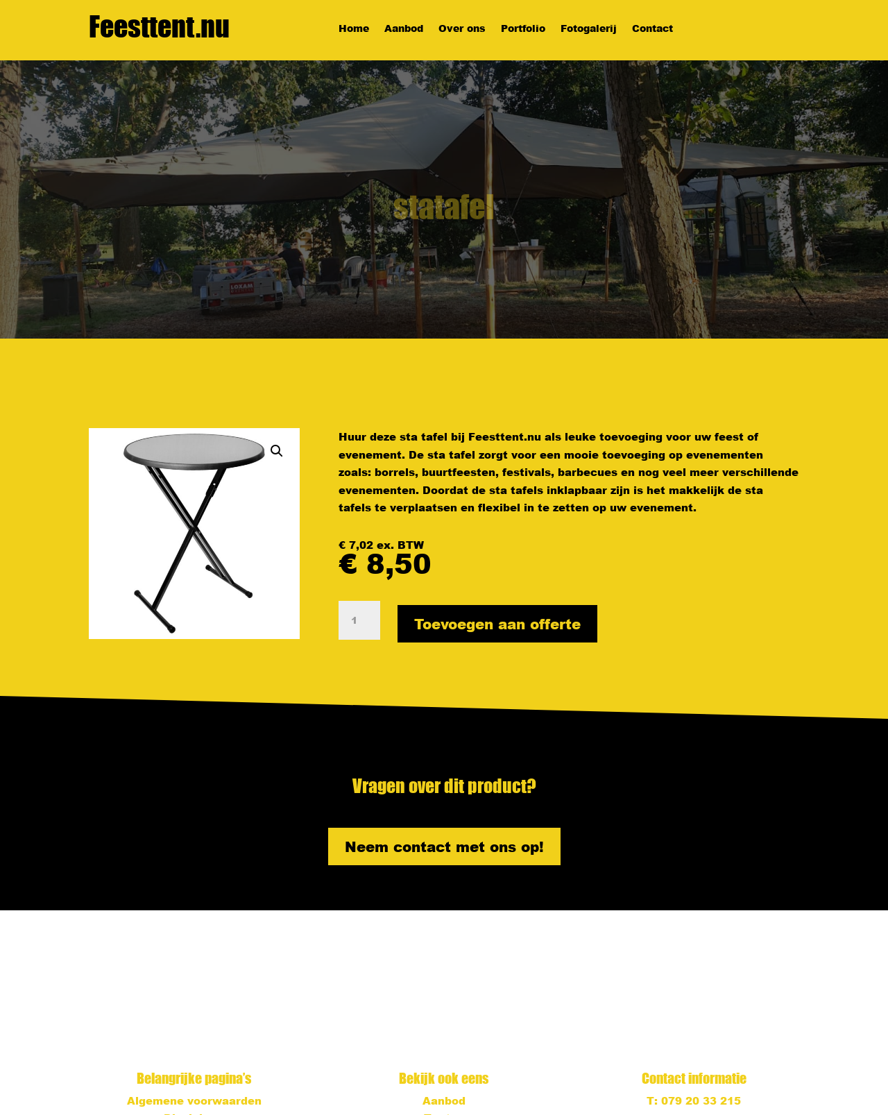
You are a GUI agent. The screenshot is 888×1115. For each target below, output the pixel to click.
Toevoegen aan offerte (497, 623)
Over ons (462, 29)
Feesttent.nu (159, 26)
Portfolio (523, 29)
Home (354, 29)
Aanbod (403, 29)
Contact (652, 29)
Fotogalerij (589, 29)
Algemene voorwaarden (194, 1100)
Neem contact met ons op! (444, 846)
